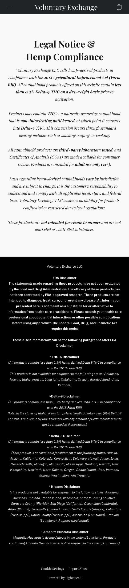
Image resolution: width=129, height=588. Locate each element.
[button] (66, 7)
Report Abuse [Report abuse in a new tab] (78, 568)
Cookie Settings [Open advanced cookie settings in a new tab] (52, 568)
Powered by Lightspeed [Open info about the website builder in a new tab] (64, 578)
